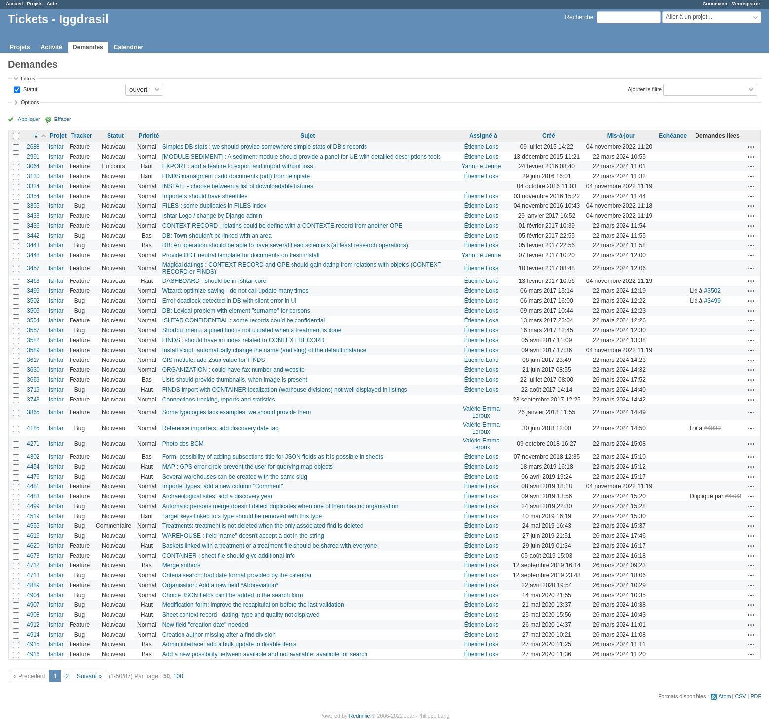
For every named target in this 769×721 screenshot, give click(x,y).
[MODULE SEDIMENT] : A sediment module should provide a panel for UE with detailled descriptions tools (301, 156)
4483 (33, 496)
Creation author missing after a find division (219, 634)
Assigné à (483, 135)
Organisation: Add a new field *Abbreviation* (220, 585)
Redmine (359, 716)
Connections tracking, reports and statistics (218, 399)
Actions (751, 147)
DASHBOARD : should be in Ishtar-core (214, 281)
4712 (33, 565)
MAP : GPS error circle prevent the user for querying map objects (247, 466)
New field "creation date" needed (205, 624)
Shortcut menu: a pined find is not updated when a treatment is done (252, 330)
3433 (33, 215)
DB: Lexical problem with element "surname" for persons (236, 310)
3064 (33, 166)
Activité (51, 47)
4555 (33, 525)
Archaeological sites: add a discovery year (217, 496)
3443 (33, 245)
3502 (33, 300)
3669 (33, 379)
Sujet (307, 135)
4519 (33, 516)
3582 (33, 340)
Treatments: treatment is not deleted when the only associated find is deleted (263, 525)
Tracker (81, 135)
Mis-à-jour (621, 135)
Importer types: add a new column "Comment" (222, 486)
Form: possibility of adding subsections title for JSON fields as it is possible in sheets (272, 456)
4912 (33, 624)
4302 (33, 456)
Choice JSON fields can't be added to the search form (232, 595)
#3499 (712, 300)
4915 (33, 644)
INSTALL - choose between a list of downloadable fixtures (237, 186)
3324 (33, 186)
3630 (33, 369)
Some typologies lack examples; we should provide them (236, 412)
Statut (29, 89)
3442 (33, 235)
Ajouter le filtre (645, 89)
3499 (33, 290)
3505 (33, 310)
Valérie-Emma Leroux (481, 412)
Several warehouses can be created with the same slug (234, 476)
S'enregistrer (745, 3)
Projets (35, 3)
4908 (33, 614)
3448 (33, 255)
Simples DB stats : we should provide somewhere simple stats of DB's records (264, 146)
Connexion (715, 3)
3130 (33, 176)
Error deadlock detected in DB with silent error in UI (229, 300)
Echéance (673, 135)
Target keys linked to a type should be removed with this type (242, 516)
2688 (33, 146)
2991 (33, 156)
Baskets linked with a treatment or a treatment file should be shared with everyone (269, 545)
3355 (33, 205)
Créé (548, 135)
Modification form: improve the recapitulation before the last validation (253, 604)
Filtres (28, 78)
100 (178, 676)
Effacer (62, 119)
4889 (33, 585)
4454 (33, 466)
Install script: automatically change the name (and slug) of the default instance (264, 350)
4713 (33, 575)
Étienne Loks (481, 146)
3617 (33, 360)
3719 (33, 389)
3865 (33, 412)
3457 (33, 268)
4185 (33, 428)
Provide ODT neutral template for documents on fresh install (241, 255)
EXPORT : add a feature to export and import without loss (237, 166)
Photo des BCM (183, 444)
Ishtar (56, 146)
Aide (52, 3)
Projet (58, 135)
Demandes (88, 47)
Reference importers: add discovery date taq (220, 428)
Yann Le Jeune (481, 166)
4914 (33, 634)
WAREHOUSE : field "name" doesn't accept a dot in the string (243, 535)
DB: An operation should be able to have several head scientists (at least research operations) (285, 245)
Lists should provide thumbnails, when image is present (234, 379)
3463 (33, 281)
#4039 (712, 428)
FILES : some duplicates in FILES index (214, 205)
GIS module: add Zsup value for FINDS (213, 360)
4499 (33, 506)
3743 (33, 399)
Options (30, 102)
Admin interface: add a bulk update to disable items (229, 644)
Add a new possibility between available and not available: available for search (264, 654)
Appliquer (29, 119)
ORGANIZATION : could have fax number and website (233, 369)
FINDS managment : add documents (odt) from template (236, 176)
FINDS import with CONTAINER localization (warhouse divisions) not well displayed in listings (284, 389)
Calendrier (128, 47)
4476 (33, 476)
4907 (33, 604)
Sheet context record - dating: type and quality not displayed (241, 614)
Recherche (579, 17)
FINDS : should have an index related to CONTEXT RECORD (243, 340)
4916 (33, 654)
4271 (33, 444)
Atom (724, 696)
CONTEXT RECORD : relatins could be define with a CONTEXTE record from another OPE (282, 225)
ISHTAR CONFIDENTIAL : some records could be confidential (243, 320)
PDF (755, 696)
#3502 (712, 290)
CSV (740, 696)
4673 (33, 555)
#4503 (733, 496)
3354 (33, 196)
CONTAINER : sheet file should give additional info (228, 555)
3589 (33, 350)
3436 (33, 225)
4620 (33, 545)
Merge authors (181, 565)
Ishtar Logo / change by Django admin (212, 215)
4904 (33, 595)
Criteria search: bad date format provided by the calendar (237, 575)
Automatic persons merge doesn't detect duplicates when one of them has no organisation (280, 506)
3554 (33, 320)
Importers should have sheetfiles (205, 196)
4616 (33, 535)
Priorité (148, 135)
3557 (33, 330)
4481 (33, 486)
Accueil (14, 3)
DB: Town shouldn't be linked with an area (217, 235)
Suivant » (89, 676)
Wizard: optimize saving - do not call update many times (235, 290)
